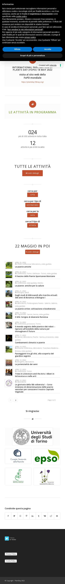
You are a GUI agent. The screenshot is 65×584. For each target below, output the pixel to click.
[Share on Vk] (45, 515)
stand (27, 292)
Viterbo (40, 283)
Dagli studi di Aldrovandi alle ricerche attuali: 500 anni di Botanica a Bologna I (36, 296)
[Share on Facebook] (8, 515)
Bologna (20, 292)
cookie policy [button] (21, 16)
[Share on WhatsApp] (20, 515)
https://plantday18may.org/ (32, 82)
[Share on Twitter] (14, 515)
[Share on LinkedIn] (33, 515)
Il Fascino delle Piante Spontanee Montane (35, 276)
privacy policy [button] (30, 37)
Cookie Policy (11, 561)
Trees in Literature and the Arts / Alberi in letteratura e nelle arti (34, 374)
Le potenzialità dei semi (26, 364)
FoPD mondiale (32, 77)
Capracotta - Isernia (24, 314)
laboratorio (36, 264)
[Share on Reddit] (51, 515)
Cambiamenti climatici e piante (30, 342)
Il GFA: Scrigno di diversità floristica (31, 317)
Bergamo (20, 362)
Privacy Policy (11, 554)
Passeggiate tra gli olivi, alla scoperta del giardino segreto (34, 354)
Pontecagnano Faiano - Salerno (39, 303)
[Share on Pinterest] (26, 515)
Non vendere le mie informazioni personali (25, 29)
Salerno (54, 303)
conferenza (26, 264)
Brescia (20, 348)
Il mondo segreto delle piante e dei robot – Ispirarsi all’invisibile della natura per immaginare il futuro (35, 329)
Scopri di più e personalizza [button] (32, 55)
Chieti (19, 264)
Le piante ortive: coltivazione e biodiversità (35, 308)
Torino (29, 273)
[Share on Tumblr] (39, 515)
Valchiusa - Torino (39, 273)
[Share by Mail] (57, 515)
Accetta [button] (47, 49)
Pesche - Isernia (39, 337)
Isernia (35, 314)
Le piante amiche (23, 266)
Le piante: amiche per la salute (29, 285)
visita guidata (46, 264)
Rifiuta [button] (17, 49)
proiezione (31, 324)
